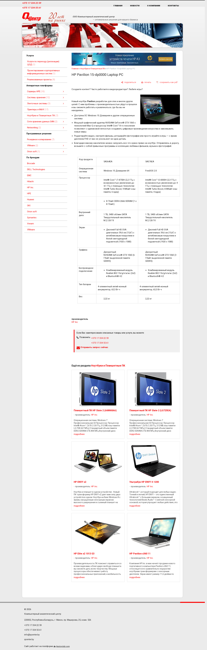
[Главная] (31, 17)
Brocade (31, 163)
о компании (153, 5)
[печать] (146, 82)
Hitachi (30, 181)
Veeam (30, 223)
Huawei (30, 199)
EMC (29, 175)
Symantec (32, 217)
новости (134, 5)
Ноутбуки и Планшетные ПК (92, 69)
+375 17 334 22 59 (31, 3)
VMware (31, 229)
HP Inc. (30, 187)
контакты (173, 5)
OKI (28, 205)
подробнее (79, 434)
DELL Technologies (36, 169)
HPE (29, 193)
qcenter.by (29, 639)
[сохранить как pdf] (167, 82)
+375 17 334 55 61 (31, 7)
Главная (75, 69)
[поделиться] (128, 82)
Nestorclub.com (63, 646)
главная (117, 5)
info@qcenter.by (32, 634)
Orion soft (32, 211)
